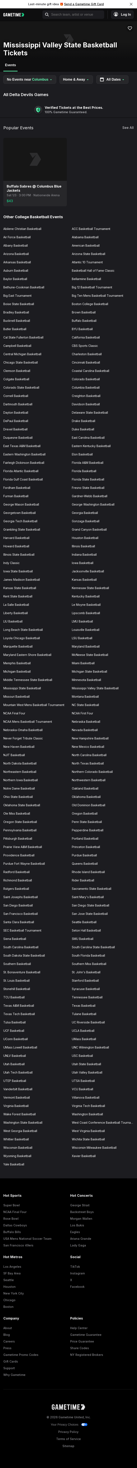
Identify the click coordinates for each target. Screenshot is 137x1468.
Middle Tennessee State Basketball (27, 680)
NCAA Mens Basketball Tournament (27, 721)
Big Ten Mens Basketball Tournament (97, 295)
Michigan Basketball (17, 671)
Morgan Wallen (81, 1218)
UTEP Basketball (14, 1081)
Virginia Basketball (16, 1106)
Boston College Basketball (90, 304)
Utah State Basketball (86, 1064)
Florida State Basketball (88, 479)
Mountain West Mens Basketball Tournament (33, 705)
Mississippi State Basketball (22, 688)
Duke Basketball (83, 429)
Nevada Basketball (85, 730)
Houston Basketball (85, 538)
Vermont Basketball (16, 1097)
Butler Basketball (14, 329)
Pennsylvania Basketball (20, 830)
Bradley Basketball (16, 312)
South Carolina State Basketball (93, 947)
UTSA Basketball (83, 1081)
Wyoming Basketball (17, 1156)
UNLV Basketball (14, 1055)
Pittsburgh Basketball (17, 838)
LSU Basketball (82, 638)
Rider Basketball (83, 880)
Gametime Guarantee (85, 1334)
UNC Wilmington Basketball (90, 1047)
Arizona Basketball (16, 254)
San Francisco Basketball (20, 913)
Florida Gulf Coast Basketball (23, 479)
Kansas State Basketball (19, 588)
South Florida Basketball (88, 955)
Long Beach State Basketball (23, 629)
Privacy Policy (68, 1432)
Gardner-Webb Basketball (89, 496)
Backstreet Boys (82, 1212)
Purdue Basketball (84, 855)
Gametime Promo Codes (20, 1354)
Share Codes (79, 1348)
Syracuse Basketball (86, 989)
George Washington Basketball (93, 504)
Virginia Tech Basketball (88, 1106)
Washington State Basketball (22, 1122)
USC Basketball (82, 1055)
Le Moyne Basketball (86, 604)
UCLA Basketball (83, 1030)
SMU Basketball (82, 939)
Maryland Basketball (86, 646)
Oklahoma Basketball (86, 797)
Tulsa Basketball (14, 1022)
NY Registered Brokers (86, 1354)
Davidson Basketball (86, 404)
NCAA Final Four (14, 713)
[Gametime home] (15, 14)
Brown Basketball (84, 312)
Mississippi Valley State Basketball (95, 688)
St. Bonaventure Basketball (21, 972)
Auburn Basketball (15, 270)
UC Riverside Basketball (88, 1022)
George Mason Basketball (21, 504)
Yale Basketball (13, 1164)
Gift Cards (10, 1361)
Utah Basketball (14, 1064)
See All (128, 128)
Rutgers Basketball (16, 888)
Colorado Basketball (86, 379)
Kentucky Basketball (86, 596)
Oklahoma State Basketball (21, 805)
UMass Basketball (84, 1039)
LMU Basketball (82, 621)
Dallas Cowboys (15, 1225)
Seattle (8, 1280)
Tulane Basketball (84, 1014)
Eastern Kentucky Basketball (91, 446)
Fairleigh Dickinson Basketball (23, 462)
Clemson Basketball (16, 371)
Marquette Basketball (18, 646)
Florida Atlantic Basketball (20, 471)
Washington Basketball (87, 1114)
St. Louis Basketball (16, 980)
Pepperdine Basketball (87, 830)
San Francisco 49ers (18, 1245)
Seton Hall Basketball (86, 930)
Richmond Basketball (17, 880)
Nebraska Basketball (86, 721)
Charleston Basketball (87, 354)
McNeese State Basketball (90, 655)
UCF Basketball (13, 1030)
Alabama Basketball (85, 237)
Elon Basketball (82, 454)
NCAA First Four (82, 713)
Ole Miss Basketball (16, 813)
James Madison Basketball (21, 579)
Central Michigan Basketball (22, 354)
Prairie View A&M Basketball (22, 847)
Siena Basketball (14, 939)
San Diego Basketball (18, 905)
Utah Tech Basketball (18, 1072)
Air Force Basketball (17, 237)
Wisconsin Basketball (17, 1147)
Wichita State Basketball (88, 1139)
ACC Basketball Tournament (91, 229)
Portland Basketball (85, 838)
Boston (8, 1306)
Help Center (79, 1328)
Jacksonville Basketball (88, 571)
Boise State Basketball (18, 304)
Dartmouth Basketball (17, 404)
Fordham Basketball (16, 487)
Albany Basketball (15, 245)
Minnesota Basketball (86, 680)
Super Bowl (11, 1205)
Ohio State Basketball (18, 797)
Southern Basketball (17, 964)
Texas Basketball (83, 1005)
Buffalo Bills (12, 1232)
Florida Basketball (84, 471)
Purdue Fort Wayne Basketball (24, 863)
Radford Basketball (16, 872)
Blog (6, 1334)
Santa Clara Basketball (18, 922)
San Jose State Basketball (90, 913)
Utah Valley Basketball (87, 1072)
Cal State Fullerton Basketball (23, 337)
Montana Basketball (85, 696)
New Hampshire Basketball (90, 738)
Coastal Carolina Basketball (90, 371)
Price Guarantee (82, 1341)
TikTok (75, 1266)
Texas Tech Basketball (19, 1014)
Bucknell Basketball (16, 320)
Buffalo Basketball (84, 320)
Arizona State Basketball (88, 254)
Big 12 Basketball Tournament (92, 287)
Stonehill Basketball (16, 989)
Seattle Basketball (84, 922)
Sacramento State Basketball (91, 888)
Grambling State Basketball (21, 529)
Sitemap (68, 1446)
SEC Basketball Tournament (22, 930)
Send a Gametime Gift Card (84, 4)
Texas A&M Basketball (18, 1005)
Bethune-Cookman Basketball (23, 287)
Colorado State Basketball (21, 387)
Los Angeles (12, 1266)
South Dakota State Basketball (24, 955)
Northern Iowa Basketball (20, 780)
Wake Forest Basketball (19, 1114)
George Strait (80, 1205)
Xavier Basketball (84, 1156)
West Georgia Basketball (20, 1131)
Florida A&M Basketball (87, 462)
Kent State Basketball (17, 596)
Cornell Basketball (15, 396)
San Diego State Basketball (90, 905)
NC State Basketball (85, 705)
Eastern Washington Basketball (24, 454)
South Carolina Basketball (20, 947)
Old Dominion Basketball (88, 805)
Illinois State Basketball (18, 554)
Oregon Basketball (85, 813)
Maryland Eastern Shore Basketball (27, 655)
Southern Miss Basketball (89, 964)
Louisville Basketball (85, 629)
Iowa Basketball (82, 563)
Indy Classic (11, 563)
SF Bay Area (12, 1273)
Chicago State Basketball (20, 362)
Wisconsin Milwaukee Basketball (94, 1147)
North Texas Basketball (88, 763)
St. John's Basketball (86, 972)
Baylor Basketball (15, 279)
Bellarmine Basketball (86, 279)
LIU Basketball (13, 621)
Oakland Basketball (85, 788)
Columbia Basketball (86, 387)
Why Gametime (14, 1375)
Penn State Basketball (87, 822)
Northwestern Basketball (88, 780)
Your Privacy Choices (65, 1424)
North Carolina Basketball (89, 755)
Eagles (75, 1232)
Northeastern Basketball (19, 771)
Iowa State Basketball (18, 571)
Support (9, 1368)
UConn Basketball (15, 1039)
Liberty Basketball (15, 613)
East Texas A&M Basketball (22, 446)
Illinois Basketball (83, 546)
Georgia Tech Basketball (20, 521)
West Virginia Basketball (88, 1131)
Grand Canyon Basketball (89, 529)
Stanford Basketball (85, 980)
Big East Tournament (17, 295)
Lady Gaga (78, 1245)
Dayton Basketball (15, 412)
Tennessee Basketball (87, 997)
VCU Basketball (82, 1089)
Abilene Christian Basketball (22, 229)
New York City (13, 1293)
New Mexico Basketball (88, 746)
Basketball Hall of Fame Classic (93, 270)
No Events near (30, 79)
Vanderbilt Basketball (17, 1089)
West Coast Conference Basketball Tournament (104, 1122)
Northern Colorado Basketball (92, 771)
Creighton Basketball (86, 396)
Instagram (77, 1273)
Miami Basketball (83, 663)
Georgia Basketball (85, 513)
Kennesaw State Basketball (90, 588)
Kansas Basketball (84, 579)
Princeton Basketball (86, 847)
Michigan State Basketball (89, 671)
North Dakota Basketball (20, 763)
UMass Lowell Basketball (20, 1047)
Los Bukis (77, 1225)
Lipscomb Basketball (86, 613)
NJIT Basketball (14, 755)
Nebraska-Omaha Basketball (23, 730)
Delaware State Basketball (90, 412)
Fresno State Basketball (88, 487)
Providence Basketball (18, 855)
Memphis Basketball (17, 663)
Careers (9, 1341)
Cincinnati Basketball (86, 362)
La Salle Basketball (16, 604)
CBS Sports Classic (85, 345)
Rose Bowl (11, 1218)
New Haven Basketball (18, 746)
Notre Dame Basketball (19, 788)
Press (7, 1348)
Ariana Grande (80, 1238)
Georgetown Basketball (19, 513)
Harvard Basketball (16, 538)
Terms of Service (68, 1439)
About (7, 1328)
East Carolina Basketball (88, 437)
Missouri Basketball (16, 696)
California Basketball (86, 337)
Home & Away (76, 79)
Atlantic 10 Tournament (87, 262)
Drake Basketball (83, 421)
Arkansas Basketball (17, 262)
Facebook (77, 1286)
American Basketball (86, 245)
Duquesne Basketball (18, 437)
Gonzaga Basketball (85, 521)
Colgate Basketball (16, 379)
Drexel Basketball (15, 429)
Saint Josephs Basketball (20, 897)
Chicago (9, 1300)
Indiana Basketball (84, 554)
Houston (9, 1286)
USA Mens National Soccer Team (27, 1238)
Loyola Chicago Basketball (21, 638)
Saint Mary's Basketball (88, 897)
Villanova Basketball (85, 1097)
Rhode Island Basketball (88, 872)
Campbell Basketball (17, 345)
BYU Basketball (82, 329)
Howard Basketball (16, 546)
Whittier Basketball (16, 1139)
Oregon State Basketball (20, 822)
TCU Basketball (14, 997)
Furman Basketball (15, 496)
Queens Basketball (85, 863)
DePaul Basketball (15, 421)
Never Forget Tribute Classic (23, 738)
